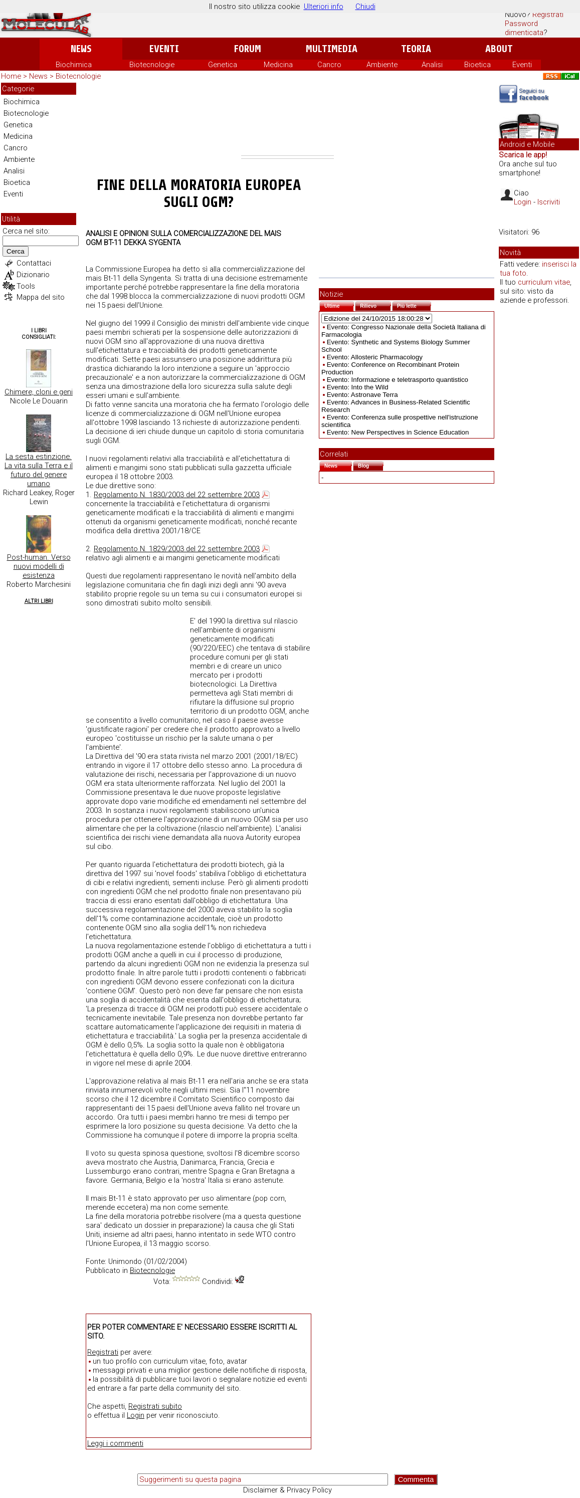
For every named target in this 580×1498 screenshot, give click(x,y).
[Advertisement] (287, 119)
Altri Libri (39, 601)
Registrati (547, 14)
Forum (247, 49)
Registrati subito (155, 1406)
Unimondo (125, 1261)
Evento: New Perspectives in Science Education (398, 432)
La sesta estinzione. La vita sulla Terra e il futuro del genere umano (39, 470)
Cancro (329, 64)
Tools (26, 286)
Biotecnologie (151, 64)
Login (135, 1415)
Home (11, 76)
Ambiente (382, 64)
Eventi (164, 49)
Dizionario (33, 274)
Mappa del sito (41, 297)
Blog (370, 465)
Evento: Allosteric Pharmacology (375, 357)
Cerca (16, 251)
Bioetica (477, 64)
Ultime (339, 305)
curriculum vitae (544, 282)
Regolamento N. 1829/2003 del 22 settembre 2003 (177, 548)
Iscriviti (548, 201)
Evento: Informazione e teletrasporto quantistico (397, 379)
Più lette (414, 305)
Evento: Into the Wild (358, 387)
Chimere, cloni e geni (39, 391)
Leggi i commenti (115, 1443)
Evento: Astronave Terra (362, 394)
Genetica (222, 64)
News (81, 49)
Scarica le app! (523, 154)
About (499, 49)
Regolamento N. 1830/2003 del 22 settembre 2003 (177, 494)
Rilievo (375, 305)
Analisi (432, 64)
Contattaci (34, 263)
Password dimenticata (524, 28)
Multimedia (331, 49)
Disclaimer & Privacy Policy (287, 1489)
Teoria (416, 49)
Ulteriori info (323, 6)
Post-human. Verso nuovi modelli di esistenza (39, 566)
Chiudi (365, 6)
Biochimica (74, 64)
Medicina (278, 64)
